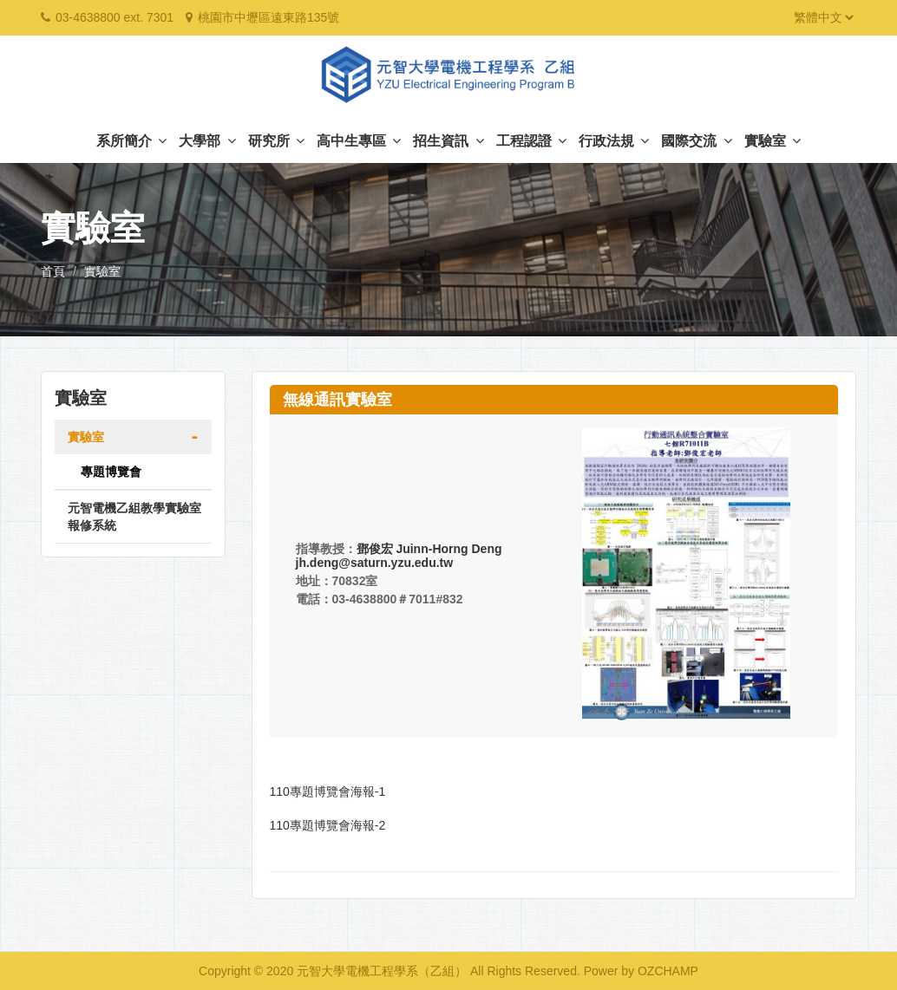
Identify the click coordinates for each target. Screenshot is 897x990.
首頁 (53, 271)
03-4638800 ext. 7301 (115, 17)
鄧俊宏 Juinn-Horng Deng (429, 549)
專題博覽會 (111, 472)
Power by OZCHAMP (641, 971)
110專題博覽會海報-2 (328, 825)
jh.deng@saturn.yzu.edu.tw (375, 563)
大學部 (207, 141)
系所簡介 (131, 141)
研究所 (276, 141)
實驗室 (772, 141)
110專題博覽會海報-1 (328, 791)
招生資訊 (448, 141)
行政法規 (614, 141)
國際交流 (696, 141)
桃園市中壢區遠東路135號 (268, 17)
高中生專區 (359, 141)
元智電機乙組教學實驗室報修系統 (134, 516)
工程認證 (531, 141)
